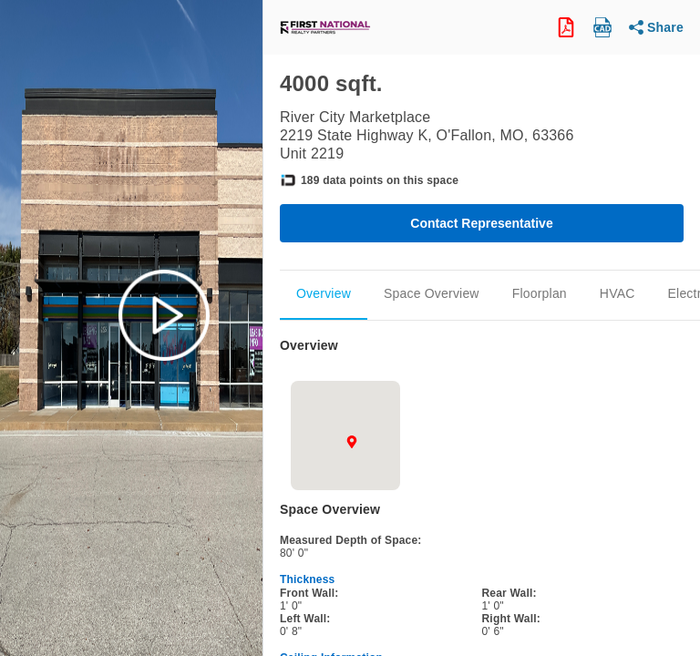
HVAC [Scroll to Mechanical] (617, 293)
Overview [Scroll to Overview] (323, 293)
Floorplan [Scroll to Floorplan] (539, 293)
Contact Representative (481, 223)
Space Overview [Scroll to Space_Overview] (431, 293)
